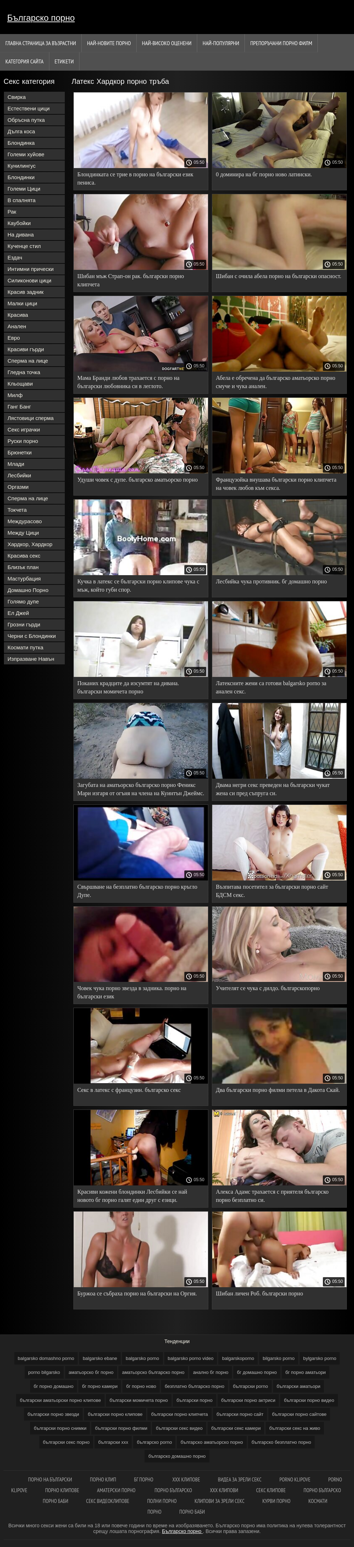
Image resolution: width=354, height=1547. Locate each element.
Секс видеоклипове (108, 1501)
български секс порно (66, 1442)
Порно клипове (62, 1490)
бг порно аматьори (305, 1372)
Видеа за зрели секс (240, 1479)
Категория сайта (24, 61)
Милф (15, 395)
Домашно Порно (28, 590)
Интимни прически (31, 269)
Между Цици (23, 533)
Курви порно (276, 1501)
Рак (12, 212)
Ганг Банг (19, 407)
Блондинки (21, 177)
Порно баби (55, 1501)
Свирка (17, 97)
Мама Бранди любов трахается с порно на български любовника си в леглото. (128, 382)
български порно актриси (248, 1400)
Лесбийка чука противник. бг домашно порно (271, 581)
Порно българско (173, 1490)
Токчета (17, 510)
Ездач (15, 257)
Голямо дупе (23, 601)
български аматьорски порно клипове (60, 1400)
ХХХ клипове (186, 1479)
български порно (194, 1400)
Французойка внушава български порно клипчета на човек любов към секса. (276, 484)
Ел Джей (18, 613)
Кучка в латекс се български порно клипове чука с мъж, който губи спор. (138, 585)
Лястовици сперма (31, 418)
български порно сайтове (299, 1414)
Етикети (64, 61)
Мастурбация (24, 579)
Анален (17, 326)
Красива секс (24, 556)
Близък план (23, 567)
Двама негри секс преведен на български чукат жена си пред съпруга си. (273, 789)
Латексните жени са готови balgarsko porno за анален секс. (271, 687)
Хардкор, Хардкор (30, 544)
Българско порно (41, 18)
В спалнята (21, 200)
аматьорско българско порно (153, 1372)
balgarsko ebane (100, 1358)
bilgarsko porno (279, 1358)
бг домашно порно (257, 1372)
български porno (250, 1386)
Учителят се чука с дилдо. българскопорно (268, 988)
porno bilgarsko (44, 1372)
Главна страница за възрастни (40, 43)
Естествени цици (29, 108)
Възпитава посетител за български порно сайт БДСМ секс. (272, 891)
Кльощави (20, 384)
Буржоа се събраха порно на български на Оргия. (137, 1293)
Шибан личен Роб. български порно (259, 1293)
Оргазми (18, 487)
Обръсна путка (26, 120)
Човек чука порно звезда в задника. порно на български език (131, 992)
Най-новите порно (109, 43)
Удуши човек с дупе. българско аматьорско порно (137, 480)
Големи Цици (24, 189)
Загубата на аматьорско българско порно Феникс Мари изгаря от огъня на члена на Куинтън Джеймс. (140, 789)
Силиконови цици (30, 280)
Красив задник (26, 292)
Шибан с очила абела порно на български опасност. (278, 276)
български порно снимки (60, 1428)
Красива (18, 315)
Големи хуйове (26, 154)
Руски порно (23, 441)
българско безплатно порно (281, 1442)
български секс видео (179, 1428)
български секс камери (236, 1428)
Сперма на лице (28, 361)
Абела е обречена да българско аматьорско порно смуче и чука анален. (275, 382)
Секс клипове (271, 1490)
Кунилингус (22, 166)
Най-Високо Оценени (167, 43)
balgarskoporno (238, 1358)
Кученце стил (24, 246)
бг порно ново (141, 1386)
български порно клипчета (179, 1414)
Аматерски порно (117, 1490)
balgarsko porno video (191, 1358)
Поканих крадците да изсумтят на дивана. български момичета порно (128, 687)
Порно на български (50, 1479)
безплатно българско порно (194, 1386)
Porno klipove (295, 1479)
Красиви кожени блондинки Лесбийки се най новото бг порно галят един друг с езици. (132, 1196)
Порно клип (103, 1479)
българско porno (154, 1442)
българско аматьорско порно (211, 1442)
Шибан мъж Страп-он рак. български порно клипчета (130, 280)
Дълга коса (21, 131)
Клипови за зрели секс (219, 1501)
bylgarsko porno (319, 1358)
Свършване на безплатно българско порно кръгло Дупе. (137, 891)
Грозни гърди (24, 624)
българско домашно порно (176, 1456)
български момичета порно (139, 1400)
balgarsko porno (142, 1358)
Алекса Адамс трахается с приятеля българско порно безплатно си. (272, 1196)
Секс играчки (24, 429)
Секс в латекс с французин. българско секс (129, 1090)
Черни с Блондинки (32, 636)
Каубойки (19, 223)
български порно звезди (53, 1414)
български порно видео (309, 1400)
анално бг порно (210, 1372)
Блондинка (21, 143)
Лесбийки (19, 475)
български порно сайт (240, 1414)
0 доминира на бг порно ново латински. (264, 174)
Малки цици (22, 303)
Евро (14, 338)
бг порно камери (99, 1386)
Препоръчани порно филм (281, 43)
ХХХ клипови (224, 1490)
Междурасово (25, 521)
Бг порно (144, 1479)
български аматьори (298, 1386)
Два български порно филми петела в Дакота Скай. (278, 1090)
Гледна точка (24, 372)
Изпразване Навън (31, 659)
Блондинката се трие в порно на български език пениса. (135, 178)
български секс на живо (294, 1428)
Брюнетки (19, 452)
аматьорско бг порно (91, 1372)
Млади (16, 464)
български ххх (113, 1442)
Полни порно (161, 1501)
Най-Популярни (221, 43)
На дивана (21, 234)
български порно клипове (115, 1414)
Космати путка (25, 647)
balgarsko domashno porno (46, 1358)
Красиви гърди (26, 349)
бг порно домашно (53, 1386)
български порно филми (121, 1428)
